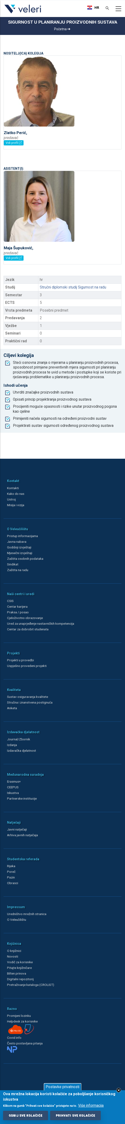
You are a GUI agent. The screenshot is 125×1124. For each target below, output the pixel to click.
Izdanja (12, 745)
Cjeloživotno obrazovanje (25, 618)
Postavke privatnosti (62, 1088)
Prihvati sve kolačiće (75, 1116)
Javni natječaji (17, 829)
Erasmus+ (14, 781)
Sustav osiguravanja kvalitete (27, 697)
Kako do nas (15, 494)
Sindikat (12, 564)
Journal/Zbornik (18, 739)
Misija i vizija (15, 505)
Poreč (11, 872)
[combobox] (93, 7)
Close (118, 1091)
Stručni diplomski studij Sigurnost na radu (73, 287)
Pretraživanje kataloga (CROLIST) (30, 985)
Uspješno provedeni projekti (27, 666)
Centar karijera (17, 606)
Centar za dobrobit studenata (27, 629)
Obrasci (12, 883)
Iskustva (13, 793)
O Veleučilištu (16, 919)
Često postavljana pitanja (25, 1043)
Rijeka (11, 866)
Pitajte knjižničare (19, 968)
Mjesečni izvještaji (19, 553)
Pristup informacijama (22, 536)
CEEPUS (13, 787)
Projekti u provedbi (20, 660)
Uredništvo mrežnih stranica (26, 914)
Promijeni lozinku (19, 1016)
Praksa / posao (18, 612)
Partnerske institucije (22, 798)
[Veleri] (23, 13)
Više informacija (91, 1106)
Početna (62, 29)
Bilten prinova (16, 973)
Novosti (12, 956)
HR (93, 7)
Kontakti (13, 488)
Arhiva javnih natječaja (22, 835)
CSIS (10, 601)
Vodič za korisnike (20, 962)
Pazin (11, 877)
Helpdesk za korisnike (22, 1021)
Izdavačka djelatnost (21, 750)
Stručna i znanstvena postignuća (29, 702)
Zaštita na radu (17, 570)
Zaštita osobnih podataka (25, 558)
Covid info (14, 1037)
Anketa (12, 708)
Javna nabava (16, 541)
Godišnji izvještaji (19, 547)
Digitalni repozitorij (20, 979)
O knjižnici (14, 951)
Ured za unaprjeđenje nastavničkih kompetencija (40, 623)
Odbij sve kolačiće (25, 1116)
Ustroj (11, 499)
